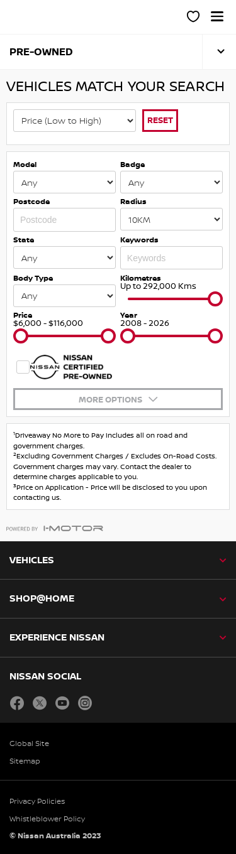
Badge (132, 164)
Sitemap (24, 760)
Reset (160, 120)
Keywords (139, 239)
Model (25, 164)
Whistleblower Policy (47, 818)
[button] (217, 16)
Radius (133, 201)
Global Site (29, 743)
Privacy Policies (37, 801)
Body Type (33, 278)
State (23, 239)
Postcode (31, 201)
